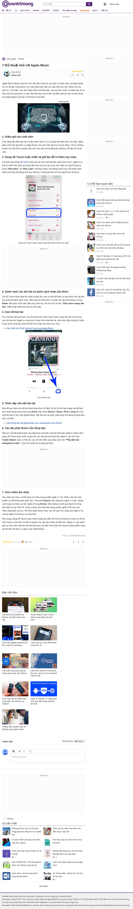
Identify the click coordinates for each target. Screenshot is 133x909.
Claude (36, 10)
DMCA (69, 896)
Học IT (95, 10)
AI (16, 10)
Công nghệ (84, 10)
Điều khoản (14, 896)
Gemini (56, 10)
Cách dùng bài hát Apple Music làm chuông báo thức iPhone (34, 423)
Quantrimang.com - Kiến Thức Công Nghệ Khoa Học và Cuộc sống (17, 4)
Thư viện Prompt (69, 10)
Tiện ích (104, 10)
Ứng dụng (39, 896)
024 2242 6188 (28, 902)
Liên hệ (46, 896)
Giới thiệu (5, 896)
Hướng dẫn (30, 896)
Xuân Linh (16, 75)
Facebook (62, 896)
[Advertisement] (66, 36)
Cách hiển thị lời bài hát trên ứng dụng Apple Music (29, 328)
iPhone (21, 59)
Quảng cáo (54, 896)
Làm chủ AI (25, 10)
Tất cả (8, 10)
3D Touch (24, 162)
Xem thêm (43, 886)
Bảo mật (22, 896)
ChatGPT (46, 10)
